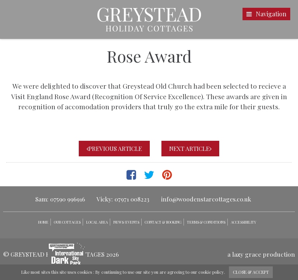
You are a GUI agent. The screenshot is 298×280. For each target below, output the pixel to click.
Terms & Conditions (206, 222)
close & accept (251, 272)
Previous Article (114, 148)
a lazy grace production (261, 254)
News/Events (126, 222)
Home (43, 222)
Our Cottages (67, 222)
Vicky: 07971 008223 (123, 199)
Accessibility (243, 222)
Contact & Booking (163, 222)
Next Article (190, 148)
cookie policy (211, 272)
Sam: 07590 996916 (60, 199)
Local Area (97, 222)
